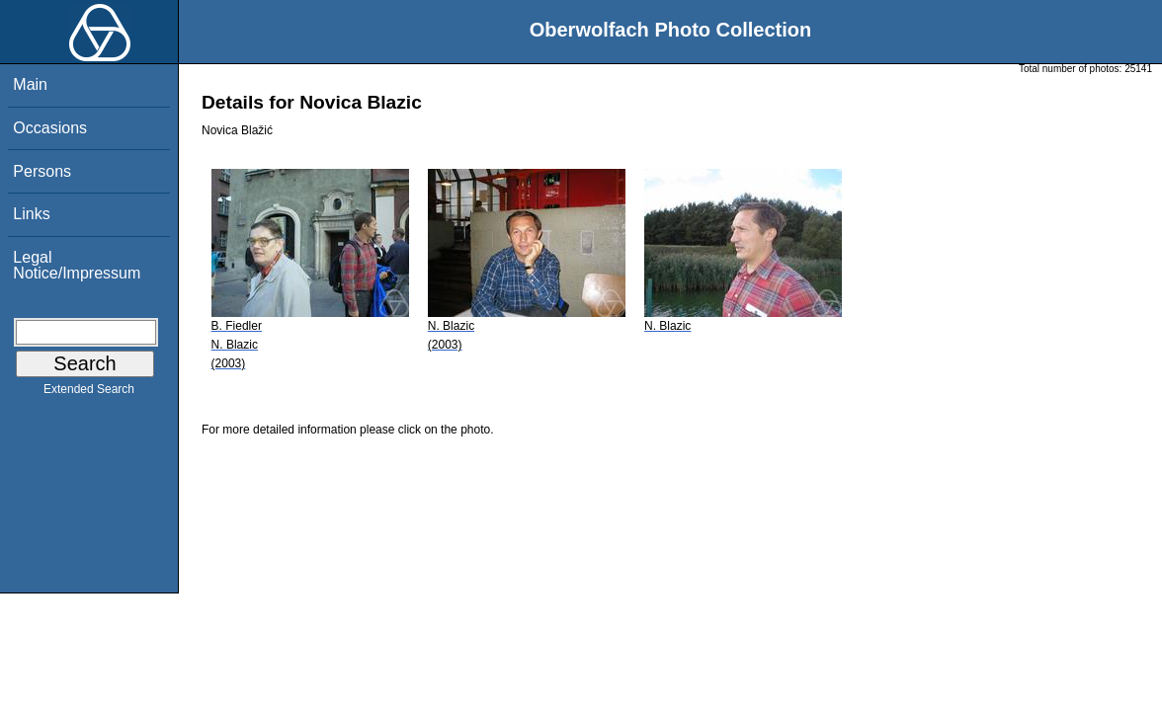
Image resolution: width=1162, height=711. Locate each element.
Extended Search (88, 393)
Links (31, 213)
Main (30, 84)
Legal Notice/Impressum (76, 265)
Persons (42, 171)
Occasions (50, 127)
